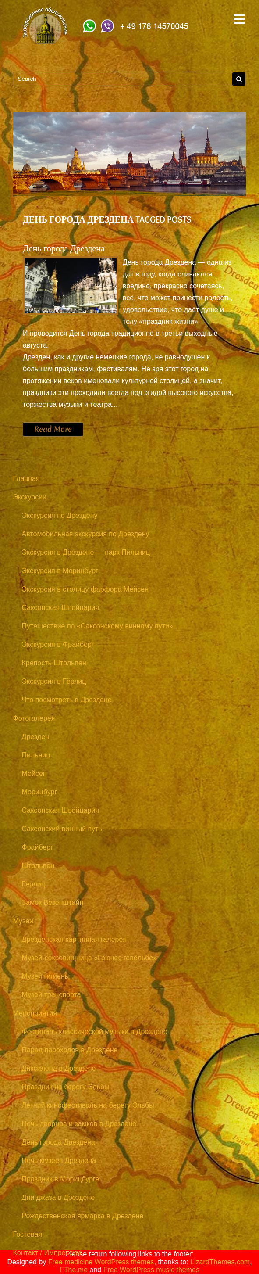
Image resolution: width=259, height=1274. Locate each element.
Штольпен (38, 865)
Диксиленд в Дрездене (59, 1068)
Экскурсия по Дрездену (60, 515)
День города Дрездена (64, 248)
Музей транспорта (51, 994)
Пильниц (36, 755)
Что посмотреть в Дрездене (67, 699)
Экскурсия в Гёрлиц (54, 681)
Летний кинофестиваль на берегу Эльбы (88, 1105)
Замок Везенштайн (53, 902)
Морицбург (39, 792)
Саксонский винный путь (62, 829)
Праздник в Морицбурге (60, 1179)
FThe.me (74, 1270)
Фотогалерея (34, 718)
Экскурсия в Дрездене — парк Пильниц (86, 552)
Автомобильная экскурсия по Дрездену (85, 534)
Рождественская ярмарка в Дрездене (83, 1216)
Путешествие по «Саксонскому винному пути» (97, 626)
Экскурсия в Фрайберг (58, 644)
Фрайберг (37, 847)
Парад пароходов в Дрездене (70, 1050)
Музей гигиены (46, 976)
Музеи (23, 921)
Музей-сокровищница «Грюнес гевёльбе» (89, 958)
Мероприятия (35, 1013)
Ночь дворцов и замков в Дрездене (79, 1123)
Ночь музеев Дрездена (59, 1160)
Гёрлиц (33, 884)
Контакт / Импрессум (47, 1252)
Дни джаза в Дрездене (58, 1197)
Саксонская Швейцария (60, 607)
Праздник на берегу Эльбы (66, 1087)
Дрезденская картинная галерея (74, 939)
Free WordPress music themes (151, 1270)
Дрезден (35, 736)
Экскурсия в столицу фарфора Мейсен (85, 589)
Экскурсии (29, 497)
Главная (26, 478)
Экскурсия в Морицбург (60, 570)
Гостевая (27, 1234)
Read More (53, 429)
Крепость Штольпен (54, 663)
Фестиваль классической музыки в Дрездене (94, 1031)
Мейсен (34, 773)
